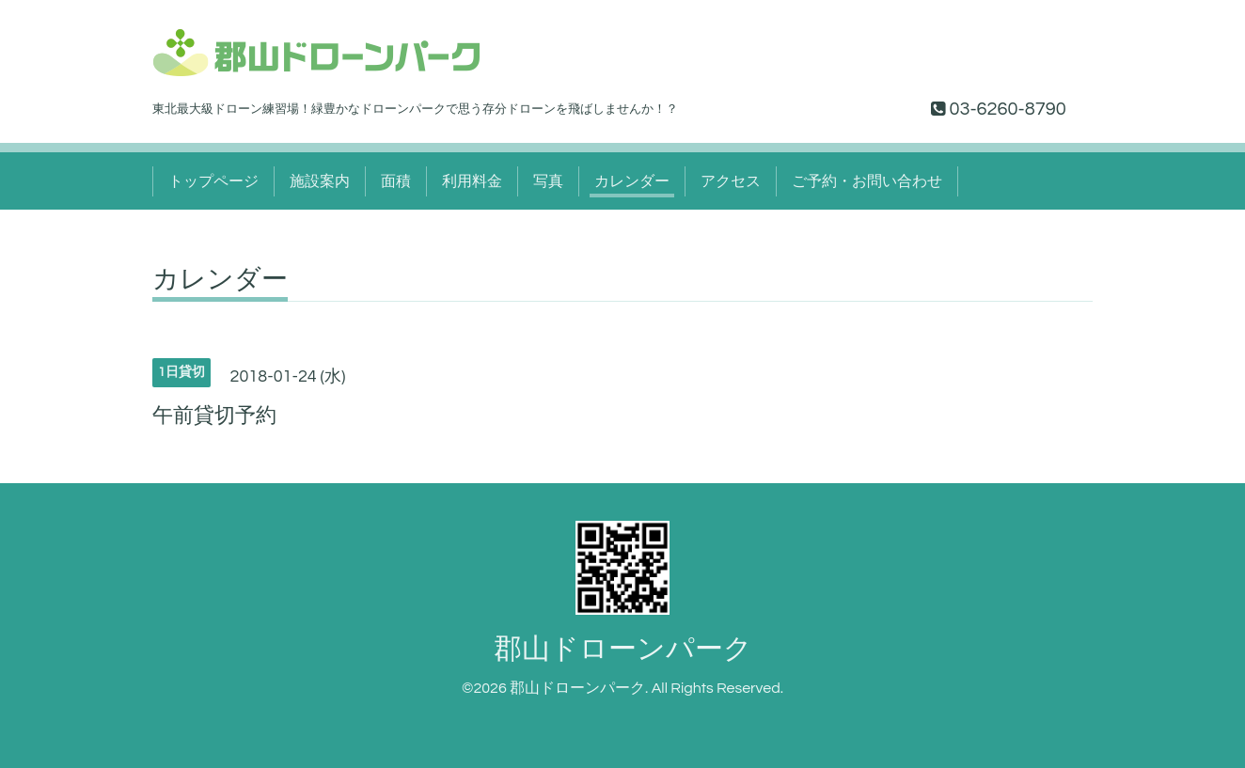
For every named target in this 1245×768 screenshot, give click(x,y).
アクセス (731, 181)
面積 (396, 181)
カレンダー (632, 181)
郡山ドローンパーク (623, 649)
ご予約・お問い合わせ (867, 181)
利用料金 (472, 181)
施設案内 (320, 181)
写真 (548, 181)
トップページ (213, 181)
